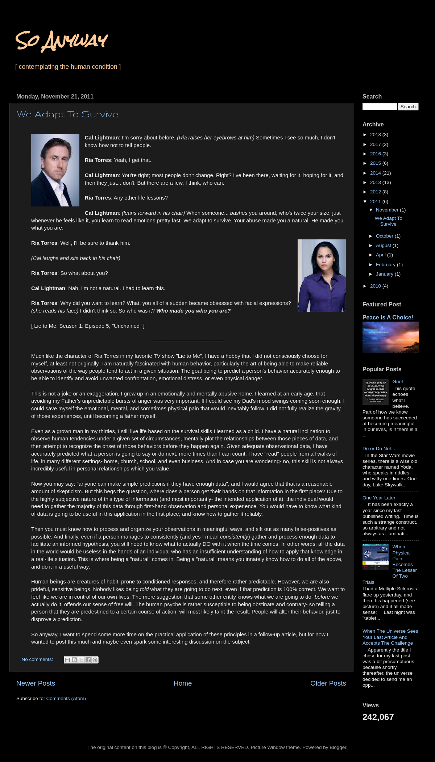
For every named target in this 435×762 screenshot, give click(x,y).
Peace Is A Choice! (387, 317)
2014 (376, 173)
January (385, 274)
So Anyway (59, 40)
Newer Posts (35, 683)
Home (183, 683)
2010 (376, 286)
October (385, 236)
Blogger (338, 747)
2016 (376, 153)
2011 (376, 201)
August (384, 245)
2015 (376, 163)
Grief (397, 381)
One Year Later (378, 498)
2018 (376, 134)
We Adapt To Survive (68, 114)
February (386, 264)
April (381, 255)
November (388, 210)
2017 (376, 144)
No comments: (38, 659)
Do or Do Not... (378, 448)
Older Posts (328, 683)
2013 (376, 182)
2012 (376, 191)
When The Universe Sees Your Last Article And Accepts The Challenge (390, 636)
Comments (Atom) (66, 698)
